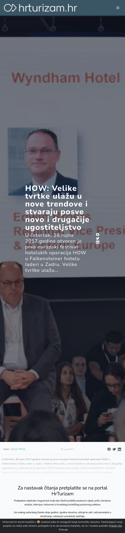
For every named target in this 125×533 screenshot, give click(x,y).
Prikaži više (115, 526)
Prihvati (63, 530)
